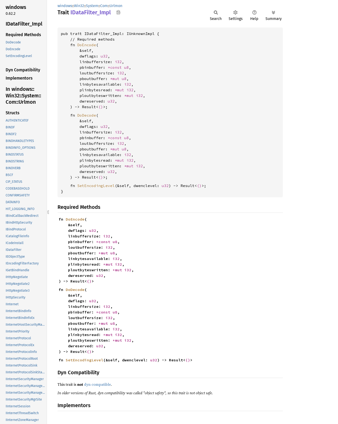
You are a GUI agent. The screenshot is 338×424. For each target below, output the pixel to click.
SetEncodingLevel (96, 185)
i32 (118, 61)
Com (104, 6)
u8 (126, 67)
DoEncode (86, 44)
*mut (116, 78)
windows (65, 6)
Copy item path (118, 12)
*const (116, 67)
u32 (104, 56)
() (100, 106)
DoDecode (86, 115)
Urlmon (116, 6)
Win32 (79, 6)
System (92, 6)
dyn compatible (97, 384)
